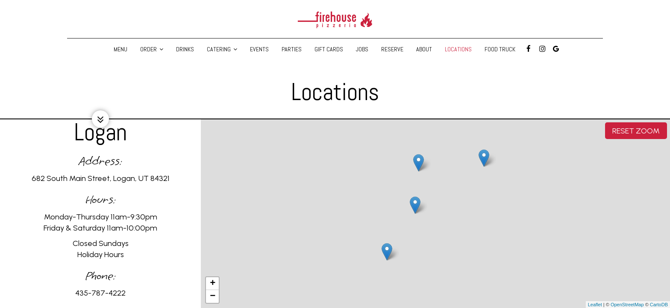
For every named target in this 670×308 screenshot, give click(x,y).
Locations (458, 49)
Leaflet (595, 304)
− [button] (212, 296)
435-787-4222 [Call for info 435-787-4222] (100, 293)
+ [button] (212, 283)
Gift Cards (328, 49)
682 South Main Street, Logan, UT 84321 (101, 178)
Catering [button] (222, 49)
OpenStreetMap (627, 304)
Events (259, 49)
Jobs (362, 49)
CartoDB (659, 304)
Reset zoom (636, 130)
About (424, 49)
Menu (120, 49)
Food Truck (500, 49)
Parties (292, 49)
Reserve (392, 49)
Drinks (185, 49)
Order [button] (151, 49)
